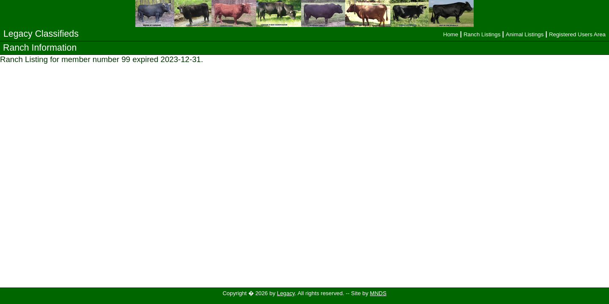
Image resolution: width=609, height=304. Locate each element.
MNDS (378, 293)
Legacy (286, 293)
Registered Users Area (577, 34)
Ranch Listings (482, 34)
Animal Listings (525, 34)
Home (450, 34)
